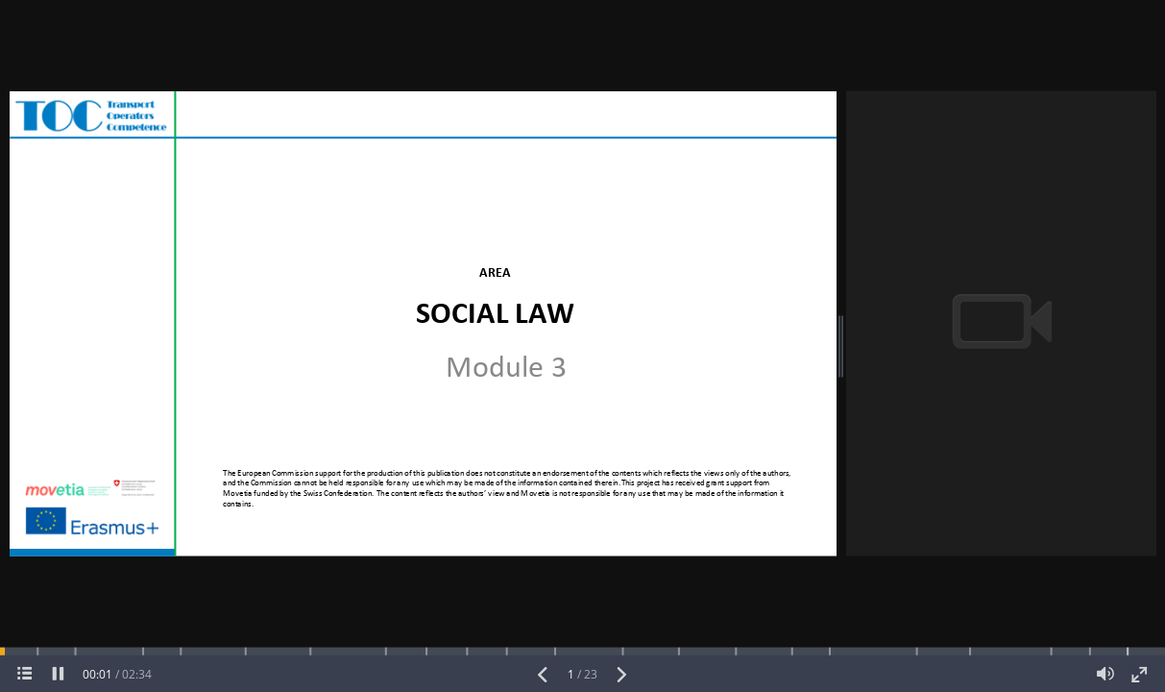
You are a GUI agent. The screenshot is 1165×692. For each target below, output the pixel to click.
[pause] (58, 673)
